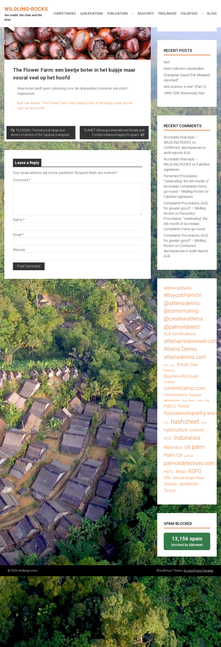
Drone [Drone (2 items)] (200, 400)
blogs (212, 13)
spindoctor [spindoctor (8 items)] (189, 483)
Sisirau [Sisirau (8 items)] (170, 483)
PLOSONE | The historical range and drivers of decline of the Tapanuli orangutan (40, 132)
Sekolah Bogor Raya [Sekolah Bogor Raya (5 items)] (188, 478)
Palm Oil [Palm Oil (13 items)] (173, 455)
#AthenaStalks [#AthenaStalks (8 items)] (178, 288)
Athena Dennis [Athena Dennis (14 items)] (180, 349)
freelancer (167, 13)
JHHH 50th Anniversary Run (184, 93)
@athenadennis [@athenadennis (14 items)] (182, 303)
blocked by (187, 541)
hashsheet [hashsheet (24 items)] (185, 421)
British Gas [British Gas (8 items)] (187, 364)
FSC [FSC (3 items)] (166, 422)
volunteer (189, 13)
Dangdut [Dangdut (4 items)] (195, 395)
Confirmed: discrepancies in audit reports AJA (186, 251)
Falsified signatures (178, 197)
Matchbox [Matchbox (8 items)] (173, 447)
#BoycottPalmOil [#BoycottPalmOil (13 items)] (182, 295)
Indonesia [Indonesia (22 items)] (187, 437)
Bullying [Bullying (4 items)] (169, 370)
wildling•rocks (26, 9)
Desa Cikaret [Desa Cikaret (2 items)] (188, 400)
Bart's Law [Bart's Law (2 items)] (169, 365)
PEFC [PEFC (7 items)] (169, 471)
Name (19, 220)
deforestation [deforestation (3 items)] (172, 400)
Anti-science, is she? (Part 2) (185, 87)
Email (18, 235)
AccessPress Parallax (198, 570)
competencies (65, 13)
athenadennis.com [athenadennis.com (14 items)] (185, 357)
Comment (21, 180)
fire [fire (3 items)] (207, 400)
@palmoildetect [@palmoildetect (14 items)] (182, 327)
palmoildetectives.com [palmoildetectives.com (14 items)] (189, 463)
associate (146, 13)
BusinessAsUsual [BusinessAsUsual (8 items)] (181, 376)
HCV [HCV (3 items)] (204, 422)
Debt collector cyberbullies (184, 69)
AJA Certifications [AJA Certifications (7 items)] (180, 333)
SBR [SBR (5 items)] (167, 478)
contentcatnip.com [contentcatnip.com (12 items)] (184, 388)
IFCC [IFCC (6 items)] (168, 438)
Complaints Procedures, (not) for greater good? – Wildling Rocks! (186, 208)
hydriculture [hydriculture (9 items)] (176, 430)
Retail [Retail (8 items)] (181, 471)
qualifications (91, 13)
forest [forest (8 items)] (183, 406)
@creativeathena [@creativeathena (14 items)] (183, 319)
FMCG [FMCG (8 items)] (170, 406)
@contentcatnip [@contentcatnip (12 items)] (181, 311)
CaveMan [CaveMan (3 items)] (170, 382)
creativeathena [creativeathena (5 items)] (175, 395)
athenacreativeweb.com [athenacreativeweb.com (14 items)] (191, 341)
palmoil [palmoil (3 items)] (188, 456)
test (167, 62)
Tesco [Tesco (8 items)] (169, 490)
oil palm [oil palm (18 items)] (195, 447)
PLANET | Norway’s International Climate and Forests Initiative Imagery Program (114, 133)
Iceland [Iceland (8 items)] (196, 430)
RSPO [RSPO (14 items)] (195, 471)
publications (117, 13)
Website (19, 250)
